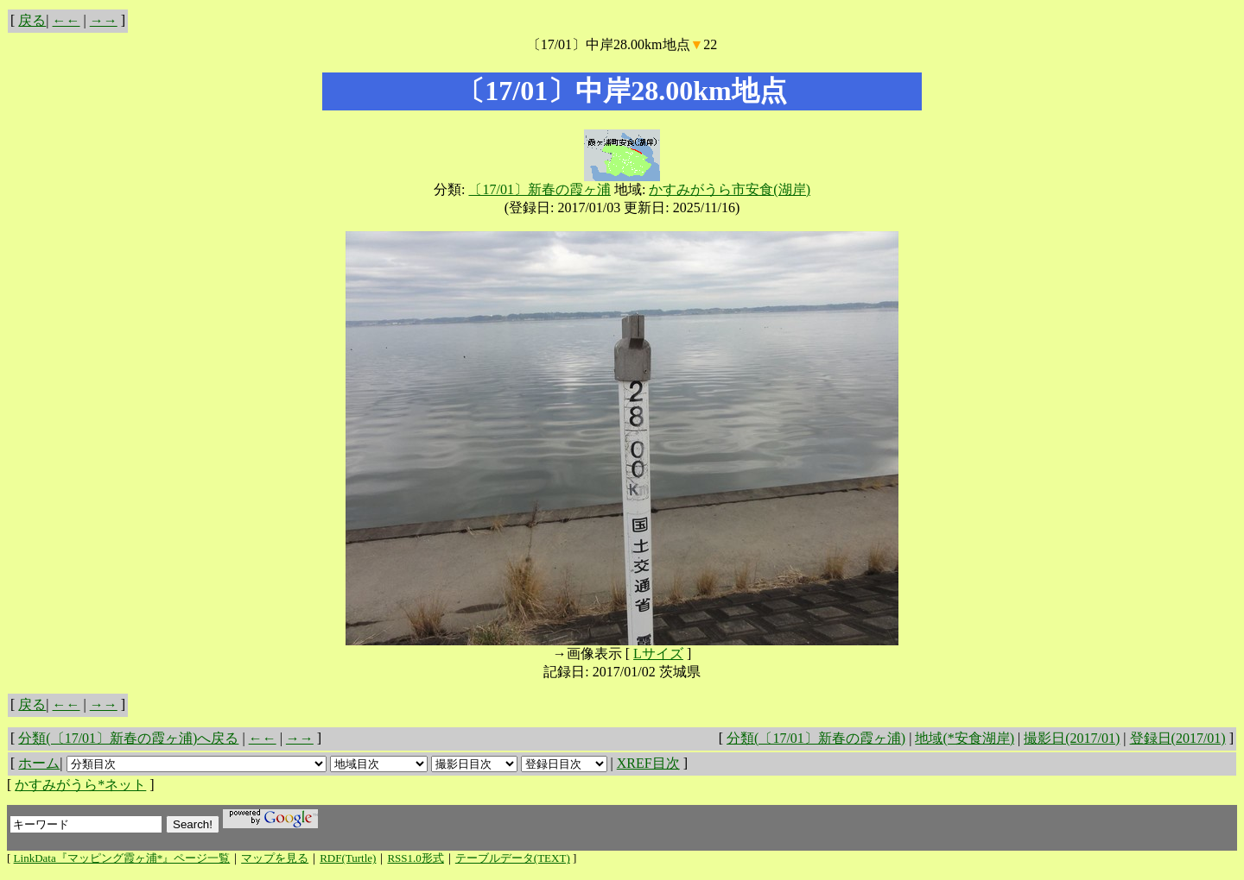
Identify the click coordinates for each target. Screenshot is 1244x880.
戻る (32, 20)
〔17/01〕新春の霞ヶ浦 (539, 189)
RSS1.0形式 (415, 858)
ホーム (39, 763)
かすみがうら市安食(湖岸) (729, 189)
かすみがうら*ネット (80, 784)
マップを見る (274, 858)
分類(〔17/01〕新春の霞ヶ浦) (816, 738)
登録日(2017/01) (1178, 738)
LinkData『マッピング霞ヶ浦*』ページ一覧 (122, 858)
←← (66, 20)
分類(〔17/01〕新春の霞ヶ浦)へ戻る (128, 738)
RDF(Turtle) (348, 858)
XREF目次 (648, 763)
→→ (103, 20)
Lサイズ (658, 653)
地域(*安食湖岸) (964, 738)
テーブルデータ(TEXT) (512, 858)
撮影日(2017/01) (1072, 738)
